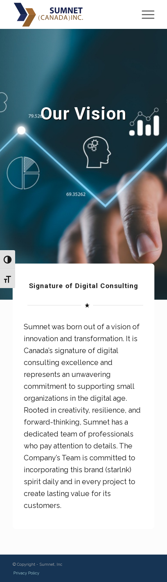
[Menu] (144, 14)
